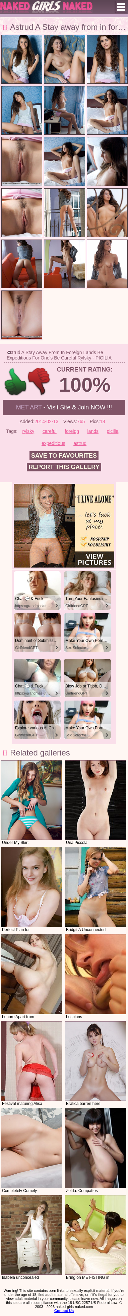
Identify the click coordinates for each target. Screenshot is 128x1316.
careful (50, 431)
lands (92, 431)
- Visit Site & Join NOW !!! (64, 407)
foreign (72, 431)
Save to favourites (64, 455)
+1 (15, 382)
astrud (79, 443)
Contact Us (64, 1311)
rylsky (28, 431)
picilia (112, 431)
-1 (39, 382)
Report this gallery (63, 467)
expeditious (53, 443)
